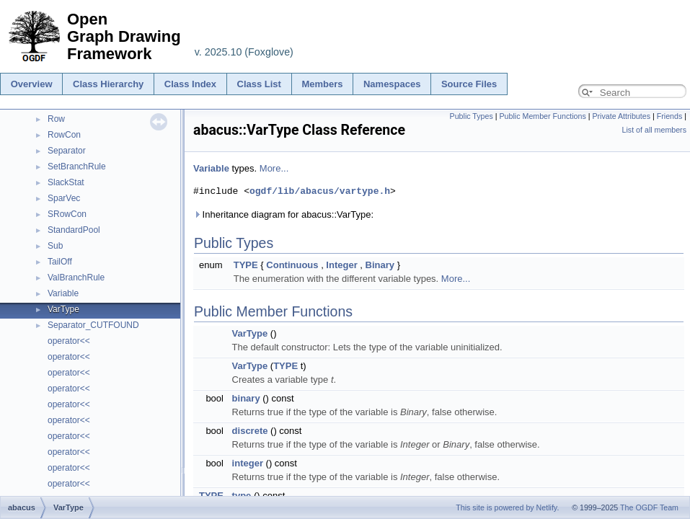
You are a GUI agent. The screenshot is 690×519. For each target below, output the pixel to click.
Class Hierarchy (108, 84)
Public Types (471, 116)
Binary (380, 265)
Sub (55, 246)
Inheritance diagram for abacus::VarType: (283, 214)
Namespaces (392, 84)
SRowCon (67, 214)
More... (274, 168)
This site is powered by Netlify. (507, 507)
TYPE (246, 265)
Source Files (469, 84)
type (242, 495)
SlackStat (66, 182)
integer (247, 463)
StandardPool (74, 230)
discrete (250, 430)
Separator (67, 151)
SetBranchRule (77, 166)
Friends (670, 116)
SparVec (64, 198)
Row (56, 119)
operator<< (69, 341)
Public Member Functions (543, 116)
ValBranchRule (76, 277)
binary (246, 398)
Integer (341, 265)
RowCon (64, 135)
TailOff (60, 262)
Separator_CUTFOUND (93, 325)
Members (321, 84)
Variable (63, 293)
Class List (259, 84)
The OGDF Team (649, 507)
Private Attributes (621, 116)
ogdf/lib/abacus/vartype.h (319, 191)
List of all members (654, 129)
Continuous (292, 265)
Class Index (190, 84)
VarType (63, 309)
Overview (32, 84)
